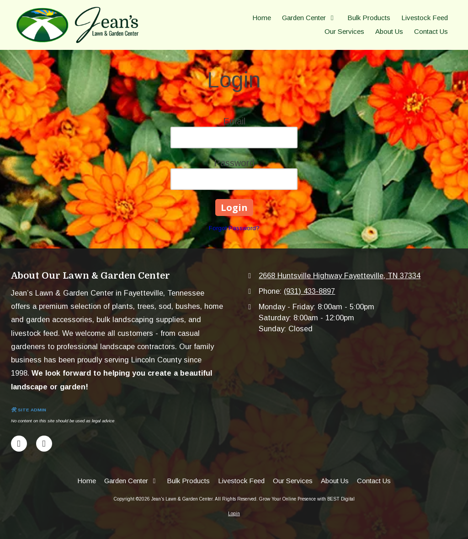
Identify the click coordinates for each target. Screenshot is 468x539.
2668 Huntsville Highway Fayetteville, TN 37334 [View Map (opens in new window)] (339, 275)
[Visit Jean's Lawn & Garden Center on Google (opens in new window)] (44, 444)
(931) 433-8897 (309, 291)
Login (234, 513)
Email (234, 121)
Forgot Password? (234, 228)
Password (234, 163)
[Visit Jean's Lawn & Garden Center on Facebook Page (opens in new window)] (19, 444)
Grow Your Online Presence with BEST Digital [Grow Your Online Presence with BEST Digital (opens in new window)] (307, 498)
